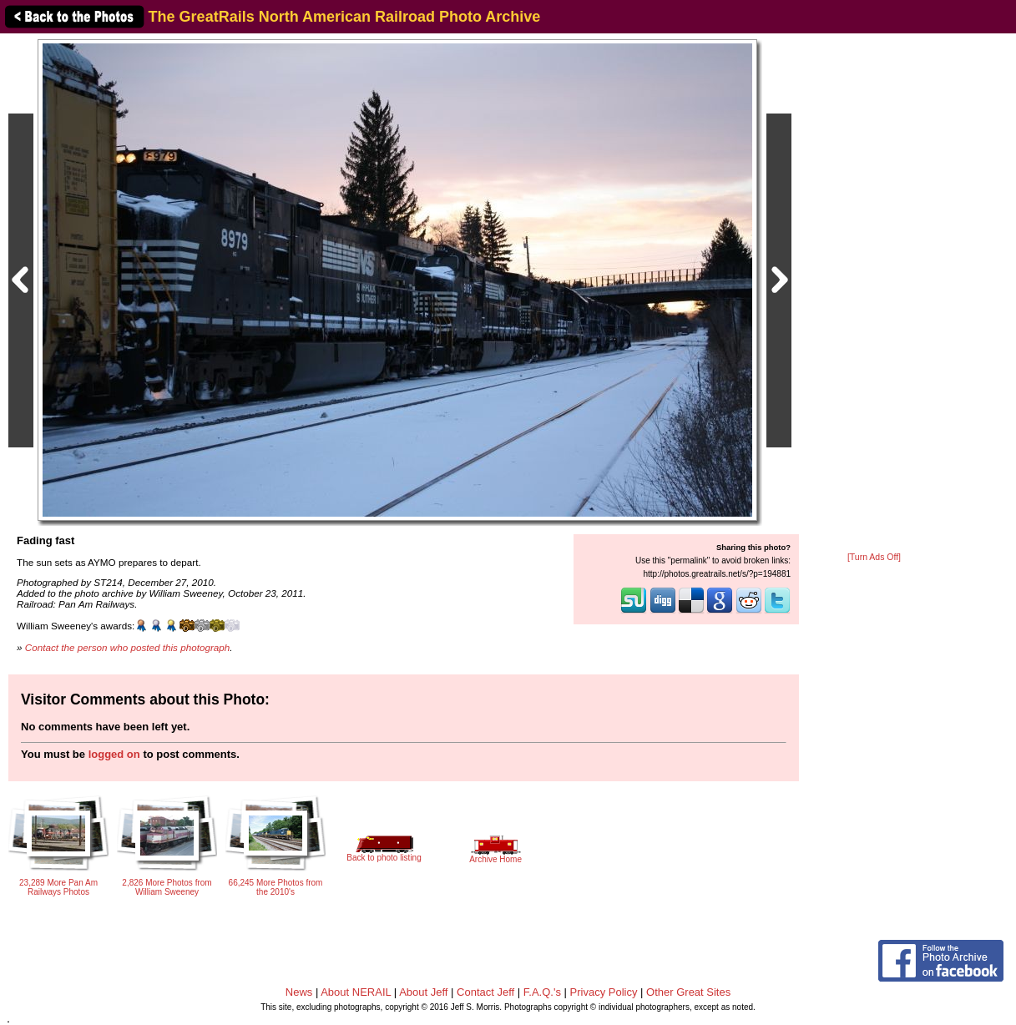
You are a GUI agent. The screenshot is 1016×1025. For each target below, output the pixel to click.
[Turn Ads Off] (874, 557)
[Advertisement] (874, 293)
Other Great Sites (688, 992)
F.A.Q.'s (542, 992)
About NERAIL (356, 992)
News (299, 992)
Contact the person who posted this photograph (127, 647)
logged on (114, 754)
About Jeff (423, 992)
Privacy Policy (604, 992)
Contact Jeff (485, 992)
